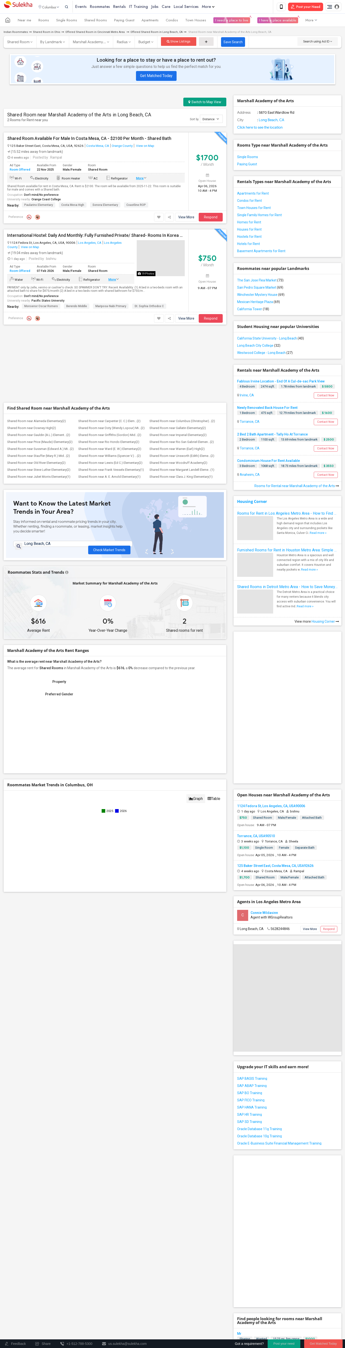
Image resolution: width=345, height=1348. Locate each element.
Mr (239, 1167)
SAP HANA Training (252, 1024)
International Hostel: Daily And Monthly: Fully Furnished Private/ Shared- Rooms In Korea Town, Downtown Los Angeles (96, 236)
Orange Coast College (46, 200)
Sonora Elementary (105, 206)
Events (89, 7)
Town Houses (195, 21)
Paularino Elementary (38, 206)
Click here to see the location (260, 128)
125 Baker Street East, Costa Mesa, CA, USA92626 (275, 783)
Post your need (283, 1343)
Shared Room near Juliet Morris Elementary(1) (38, 405)
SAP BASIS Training (252, 995)
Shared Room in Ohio (46, 33)
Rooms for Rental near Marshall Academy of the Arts (296, 487)
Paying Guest (124, 21)
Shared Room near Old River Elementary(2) (36, 392)
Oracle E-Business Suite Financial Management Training (279, 1060)
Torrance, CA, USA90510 (256, 753)
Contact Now (325, 396)
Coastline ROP (136, 206)
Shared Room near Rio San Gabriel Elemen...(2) (181, 371)
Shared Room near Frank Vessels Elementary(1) (111, 398)
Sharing (245, 1172)
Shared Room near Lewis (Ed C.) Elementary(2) (110, 392)
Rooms (43, 21)
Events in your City (21, 1305)
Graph (196, 730)
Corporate (86, 1322)
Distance (211, 120)
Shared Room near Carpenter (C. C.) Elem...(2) (109, 350)
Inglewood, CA (250, 1207)
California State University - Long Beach (270, 339)
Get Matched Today (156, 76)
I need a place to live (231, 21)
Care (174, 7)
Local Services (194, 7)
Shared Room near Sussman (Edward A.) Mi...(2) (40, 378)
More (216, 7)
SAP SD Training (249, 1038)
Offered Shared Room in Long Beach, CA (156, 33)
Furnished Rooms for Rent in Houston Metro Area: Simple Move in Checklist (287, 551)
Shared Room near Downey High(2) (31, 357)
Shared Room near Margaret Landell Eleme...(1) (181, 398)
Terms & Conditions (229, 1323)
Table (214, 730)
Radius (122, 43)
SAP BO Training (249, 1010)
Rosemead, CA (250, 1233)
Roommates (108, 7)
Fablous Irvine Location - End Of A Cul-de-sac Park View (281, 382)
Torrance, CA (249, 422)
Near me (24, 21)
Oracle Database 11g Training (259, 1046)
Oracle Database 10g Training (259, 1053)
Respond (210, 218)
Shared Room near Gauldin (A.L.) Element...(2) (38, 364)
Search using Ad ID (317, 42)
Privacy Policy (259, 1323)
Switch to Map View (204, 103)
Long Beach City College (258, 346)
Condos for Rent (249, 201)
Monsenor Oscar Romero (41, 307)
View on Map (144, 147)
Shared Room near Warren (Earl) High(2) (177, 378)
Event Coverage (19, 1312)
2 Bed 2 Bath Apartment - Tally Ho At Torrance (272, 435)
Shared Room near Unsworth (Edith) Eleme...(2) (181, 385)
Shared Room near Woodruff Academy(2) (178, 392)
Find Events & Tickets (86, 1294)
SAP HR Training (249, 1031)
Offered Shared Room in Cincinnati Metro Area (95, 33)
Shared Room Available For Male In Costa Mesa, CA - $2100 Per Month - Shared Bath (89, 139)
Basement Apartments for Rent (261, 252)
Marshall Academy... (89, 43)
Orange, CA (248, 1180)
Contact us (202, 1323)
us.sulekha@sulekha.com (201, 1277)
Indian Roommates (16, 33)
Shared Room (18, 43)
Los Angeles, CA (89, 243)
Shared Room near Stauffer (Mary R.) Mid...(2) (38, 385)
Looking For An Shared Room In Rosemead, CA (274, 1220)
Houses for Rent (249, 230)
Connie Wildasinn (264, 829)
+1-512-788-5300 (195, 1267)
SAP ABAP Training (252, 1002)
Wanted (261, 1172)
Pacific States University (47, 301)
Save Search (233, 43)
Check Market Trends (109, 476)
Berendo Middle (76, 307)
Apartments (150, 21)
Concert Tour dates (100, 1305)
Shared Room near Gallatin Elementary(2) (177, 357)
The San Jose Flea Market (260, 281)
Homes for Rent (249, 223)
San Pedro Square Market (260, 288)
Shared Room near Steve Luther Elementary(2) (38, 398)
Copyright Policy (316, 1323)
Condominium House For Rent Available (268, 462)
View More (186, 218)
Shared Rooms (95, 21)
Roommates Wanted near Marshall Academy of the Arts (296, 1246)
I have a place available (277, 21)
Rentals (128, 7)
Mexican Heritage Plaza (258, 302)
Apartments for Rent (253, 194)
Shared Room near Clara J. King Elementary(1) (181, 405)
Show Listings (179, 42)
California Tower (253, 310)
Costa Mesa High (72, 206)
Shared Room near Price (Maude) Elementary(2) (40, 371)
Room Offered (20, 170)
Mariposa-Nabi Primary (110, 307)
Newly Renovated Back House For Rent (267, 409)
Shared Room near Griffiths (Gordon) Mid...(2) (109, 364)
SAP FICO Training (251, 1017)
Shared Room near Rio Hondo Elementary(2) (108, 371)
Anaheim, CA (249, 475)
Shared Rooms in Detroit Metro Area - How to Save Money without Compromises (287, 587)
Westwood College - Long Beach (265, 353)
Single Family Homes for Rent (259, 216)
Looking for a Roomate (255, 1193)
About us (182, 1323)
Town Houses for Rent (254, 208)
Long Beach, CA (271, 121)
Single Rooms (66, 21)
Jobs (163, 7)
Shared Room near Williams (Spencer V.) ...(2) (109, 385)
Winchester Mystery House (260, 295)
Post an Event (96, 1312)
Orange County (122, 147)
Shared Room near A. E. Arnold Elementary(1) (109, 405)
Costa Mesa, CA (97, 147)
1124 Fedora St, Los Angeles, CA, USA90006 (271, 723)
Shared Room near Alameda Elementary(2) (36, 350)
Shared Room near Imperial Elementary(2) (178, 364)
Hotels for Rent (248, 244)
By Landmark (51, 43)
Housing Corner (252, 502)
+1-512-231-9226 (223, 1267)
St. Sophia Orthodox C (149, 307)
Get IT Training (86, 1282)
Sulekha (18, 7)
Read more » (318, 534)
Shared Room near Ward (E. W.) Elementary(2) (109, 378)
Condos (172, 21)
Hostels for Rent (249, 237)
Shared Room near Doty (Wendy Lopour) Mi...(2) (111, 357)
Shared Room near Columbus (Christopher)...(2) (182, 350)
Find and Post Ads (86, 1270)
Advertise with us (286, 1323)
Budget (144, 43)
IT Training (147, 7)
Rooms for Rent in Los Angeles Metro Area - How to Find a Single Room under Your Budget (287, 514)
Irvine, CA (246, 396)
